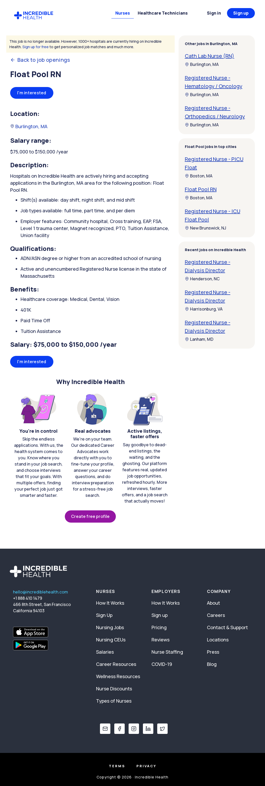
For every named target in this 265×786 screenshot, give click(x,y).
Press (213, 652)
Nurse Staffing (167, 652)
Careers (216, 615)
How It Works (110, 603)
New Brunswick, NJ (205, 228)
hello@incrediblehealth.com (40, 592)
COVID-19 (162, 664)
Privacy (146, 766)
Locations (218, 639)
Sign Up (104, 615)
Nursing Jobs (110, 627)
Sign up (241, 13)
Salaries (105, 652)
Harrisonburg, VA (204, 309)
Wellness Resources (118, 676)
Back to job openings (40, 60)
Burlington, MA (28, 126)
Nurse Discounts (114, 688)
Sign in (214, 13)
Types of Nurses (113, 701)
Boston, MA (198, 176)
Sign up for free (35, 46)
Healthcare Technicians (163, 13)
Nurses (122, 13)
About (213, 603)
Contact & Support (227, 627)
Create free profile (90, 516)
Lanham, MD (199, 339)
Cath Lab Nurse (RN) (209, 55)
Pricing (159, 627)
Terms (117, 766)
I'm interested (31, 93)
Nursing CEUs (110, 639)
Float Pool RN (201, 189)
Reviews (160, 639)
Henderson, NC (202, 279)
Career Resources (116, 664)
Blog (212, 664)
